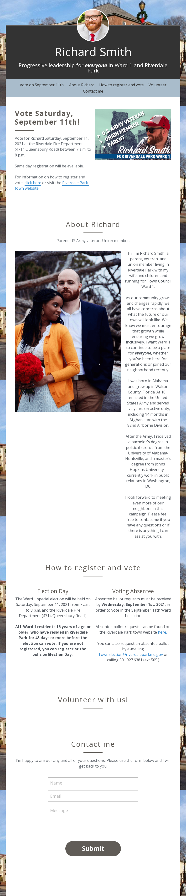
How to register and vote (121, 85)
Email (55, 796)
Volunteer (157, 85)
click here (33, 182)
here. (162, 632)
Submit (93, 848)
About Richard (81, 85)
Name (56, 782)
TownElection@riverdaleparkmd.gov (130, 654)
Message (59, 810)
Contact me (93, 91)
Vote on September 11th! (42, 85)
